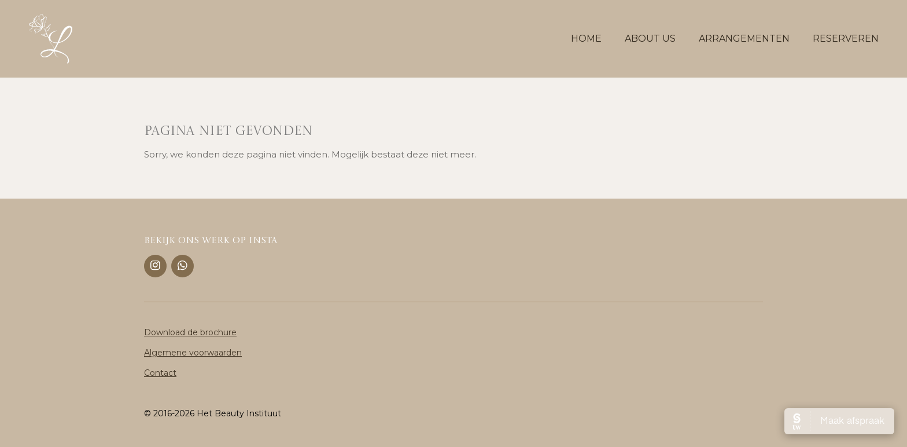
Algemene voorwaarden (193, 352)
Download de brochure (190, 332)
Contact (160, 373)
